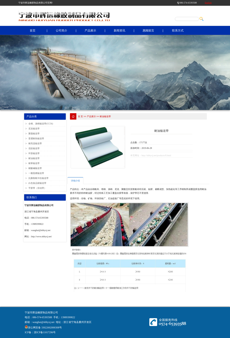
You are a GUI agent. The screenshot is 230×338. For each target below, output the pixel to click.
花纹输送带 (34, 148)
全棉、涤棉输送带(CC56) (40, 123)
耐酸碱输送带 (35, 168)
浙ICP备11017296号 (45, 332)
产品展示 (90, 30)
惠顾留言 (148, 30)
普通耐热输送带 (36, 138)
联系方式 (178, 30)
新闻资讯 (119, 30)
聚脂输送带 (34, 133)
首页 (32, 30)
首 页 (80, 116)
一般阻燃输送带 (36, 173)
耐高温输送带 (35, 143)
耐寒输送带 (34, 163)
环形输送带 (34, 153)
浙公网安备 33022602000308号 (45, 327)
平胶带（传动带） (37, 188)
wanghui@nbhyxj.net (43, 322)
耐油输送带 (34, 158)
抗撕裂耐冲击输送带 (38, 178)
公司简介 (61, 30)
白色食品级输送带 (37, 183)
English (208, 3)
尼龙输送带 (34, 128)
